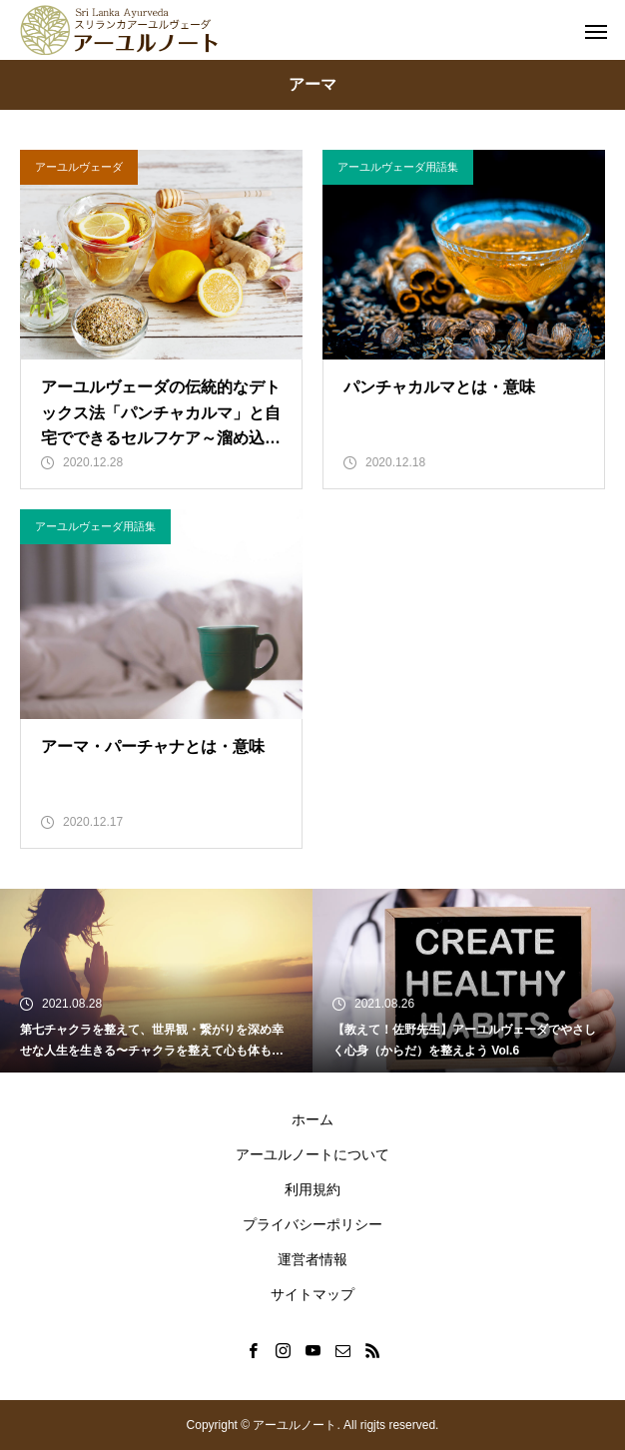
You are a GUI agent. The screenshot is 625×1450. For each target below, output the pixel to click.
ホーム (312, 1119)
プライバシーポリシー (312, 1224)
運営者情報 (312, 1259)
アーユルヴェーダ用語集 (397, 167)
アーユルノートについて (312, 1154)
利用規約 (312, 1189)
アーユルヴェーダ (79, 167)
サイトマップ (312, 1294)
